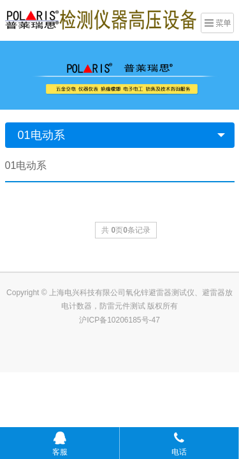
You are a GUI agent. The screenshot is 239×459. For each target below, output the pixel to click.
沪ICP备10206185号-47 (119, 320)
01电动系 (41, 135)
